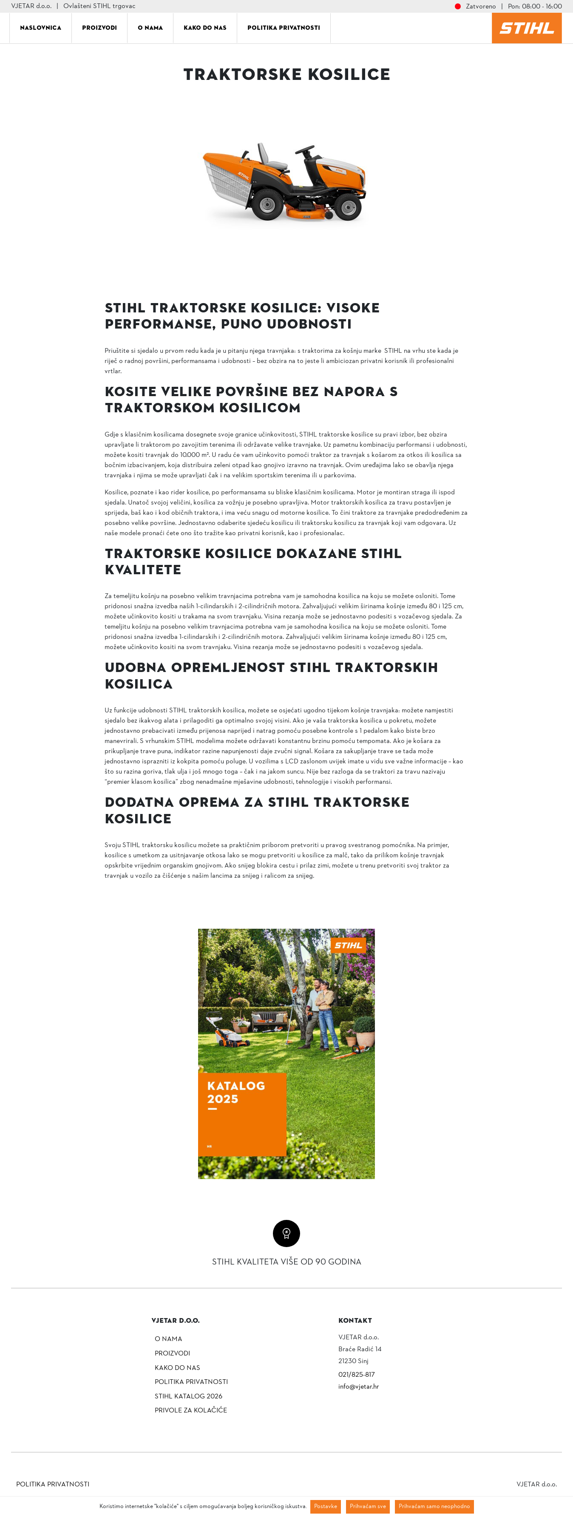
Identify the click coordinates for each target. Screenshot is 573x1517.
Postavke (325, 1507)
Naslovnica (40, 27)
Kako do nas (205, 27)
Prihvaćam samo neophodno (434, 1507)
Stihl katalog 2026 (188, 1396)
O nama (150, 27)
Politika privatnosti (283, 27)
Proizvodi (99, 27)
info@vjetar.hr (358, 1387)
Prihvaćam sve (368, 1507)
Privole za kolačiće (191, 1410)
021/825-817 (356, 1375)
